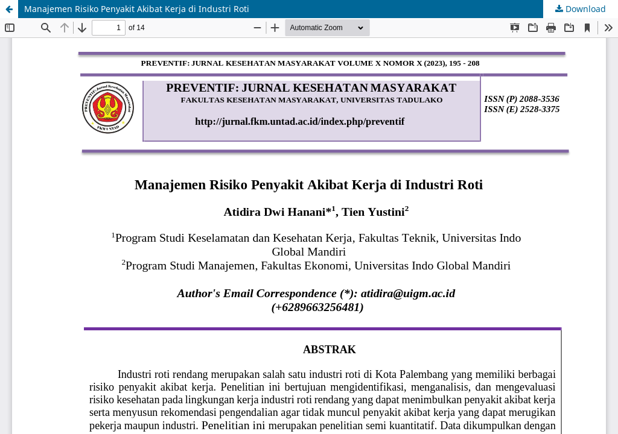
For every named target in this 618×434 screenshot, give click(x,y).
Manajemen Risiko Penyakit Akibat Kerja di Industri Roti (136, 8)
